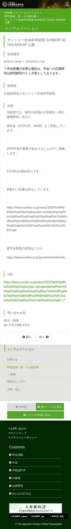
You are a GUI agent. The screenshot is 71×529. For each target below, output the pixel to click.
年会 (15, 462)
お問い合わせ (18, 428)
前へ (29, 337)
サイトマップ (18, 433)
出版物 (16, 478)
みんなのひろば (21, 493)
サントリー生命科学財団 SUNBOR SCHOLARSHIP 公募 (35, 21)
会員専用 (17, 485)
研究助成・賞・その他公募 (20, 16)
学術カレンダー (16, 381)
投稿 (13, 374)
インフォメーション (27, 12)
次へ (42, 337)
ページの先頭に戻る (39, 414)
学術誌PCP (19, 470)
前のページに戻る (51, 406)
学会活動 (17, 454)
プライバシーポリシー (23, 437)
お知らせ (12, 359)
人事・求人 (13, 389)
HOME (8, 12)
